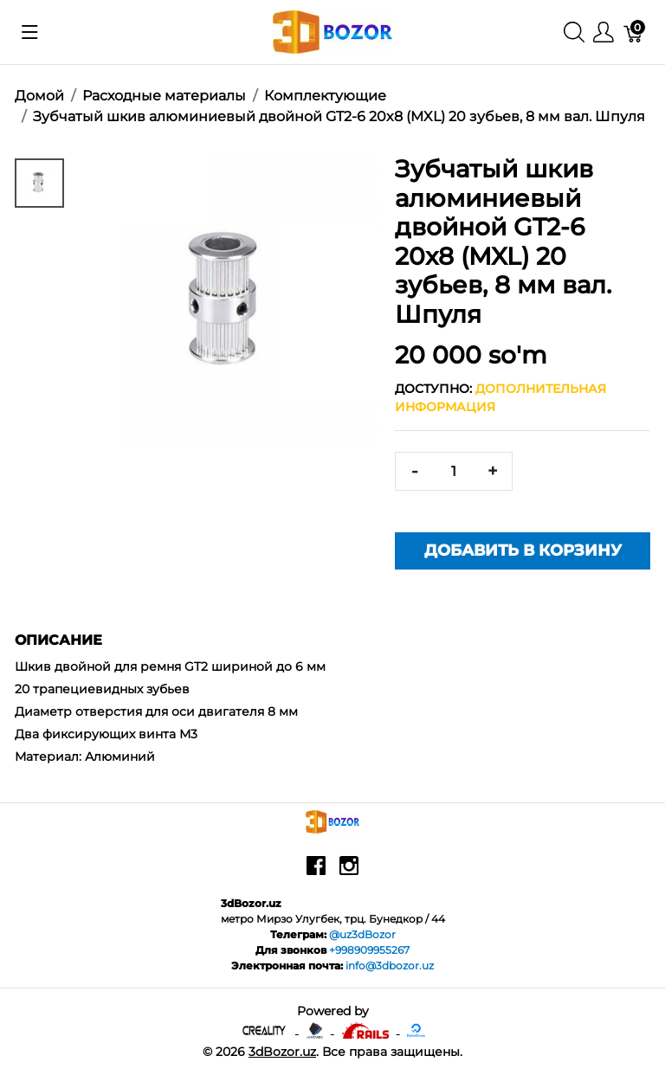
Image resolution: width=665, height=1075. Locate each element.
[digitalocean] (416, 1029)
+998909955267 (369, 949)
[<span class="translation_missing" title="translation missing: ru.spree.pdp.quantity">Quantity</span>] (454, 471)
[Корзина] (634, 32)
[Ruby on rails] (367, 1029)
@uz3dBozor (362, 934)
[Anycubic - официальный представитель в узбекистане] (316, 1029)
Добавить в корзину (523, 550)
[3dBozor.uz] (333, 31)
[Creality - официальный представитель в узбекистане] (265, 1029)
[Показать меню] (30, 32)
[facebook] (316, 871)
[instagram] (348, 871)
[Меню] (603, 32)
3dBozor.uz (282, 1051)
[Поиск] (574, 32)
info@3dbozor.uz (389, 965)
